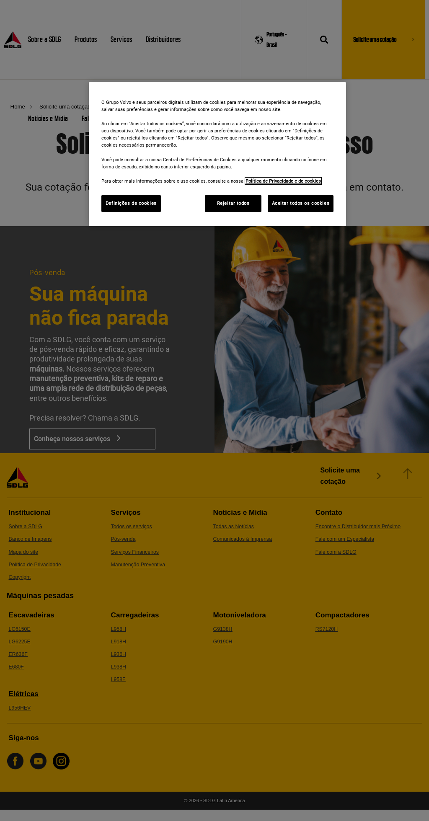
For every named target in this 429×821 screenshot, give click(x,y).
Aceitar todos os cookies (301, 203)
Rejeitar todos (233, 203)
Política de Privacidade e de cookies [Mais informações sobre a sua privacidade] (283, 181)
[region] (217, 154)
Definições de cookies (131, 203)
